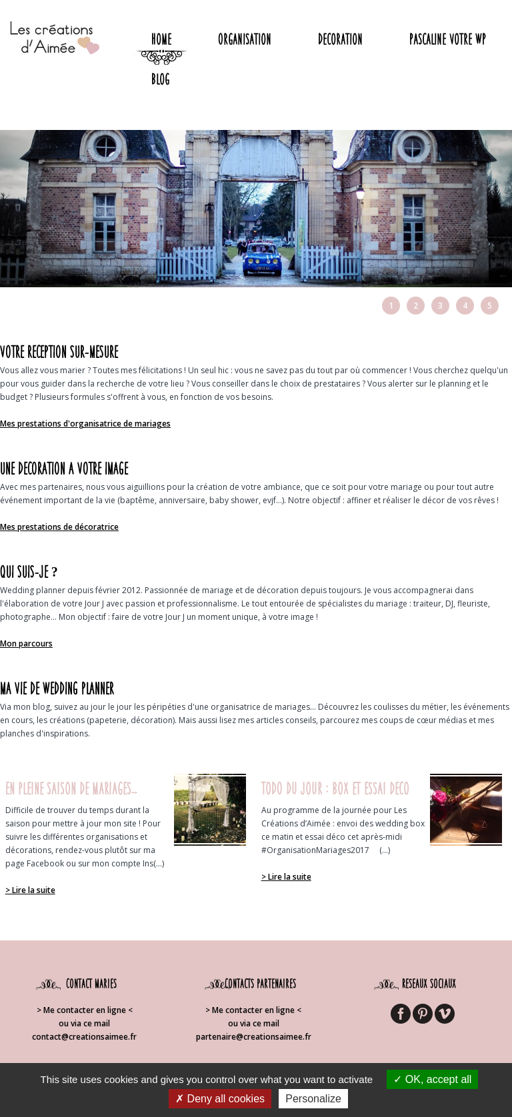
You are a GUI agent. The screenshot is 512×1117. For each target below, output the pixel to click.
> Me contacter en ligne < (85, 1010)
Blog (160, 79)
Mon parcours (26, 643)
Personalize (313, 1098)
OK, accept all (432, 1079)
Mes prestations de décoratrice (59, 527)
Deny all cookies (220, 1098)
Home (161, 39)
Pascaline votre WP (447, 39)
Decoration (340, 39)
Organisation (244, 39)
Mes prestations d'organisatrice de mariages (85, 423)
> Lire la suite (30, 890)
